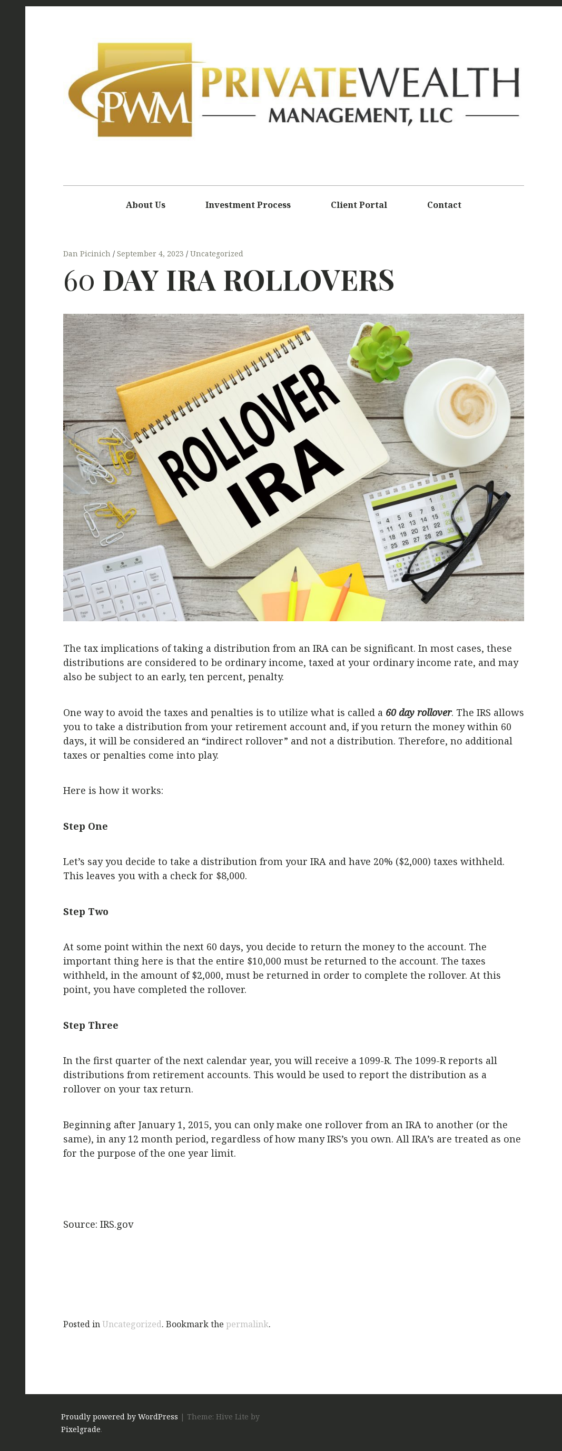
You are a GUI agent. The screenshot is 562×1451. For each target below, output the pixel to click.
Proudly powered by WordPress (119, 1417)
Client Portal (359, 205)
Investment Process (248, 205)
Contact (444, 205)
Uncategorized (216, 254)
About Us (145, 205)
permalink (247, 1324)
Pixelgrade (81, 1430)
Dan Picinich (88, 254)
